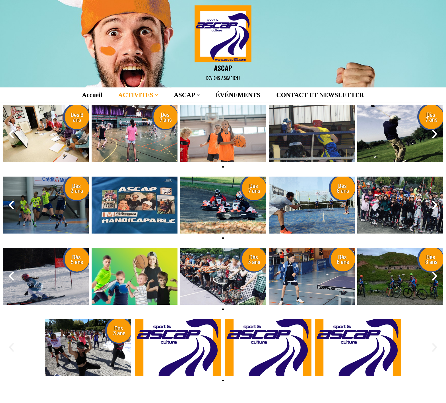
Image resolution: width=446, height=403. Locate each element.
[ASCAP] (223, 43)
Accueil (90, 95)
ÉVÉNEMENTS (238, 95)
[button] (155, 95)
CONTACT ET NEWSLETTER (321, 95)
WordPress (119, 395)
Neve (66, 395)
